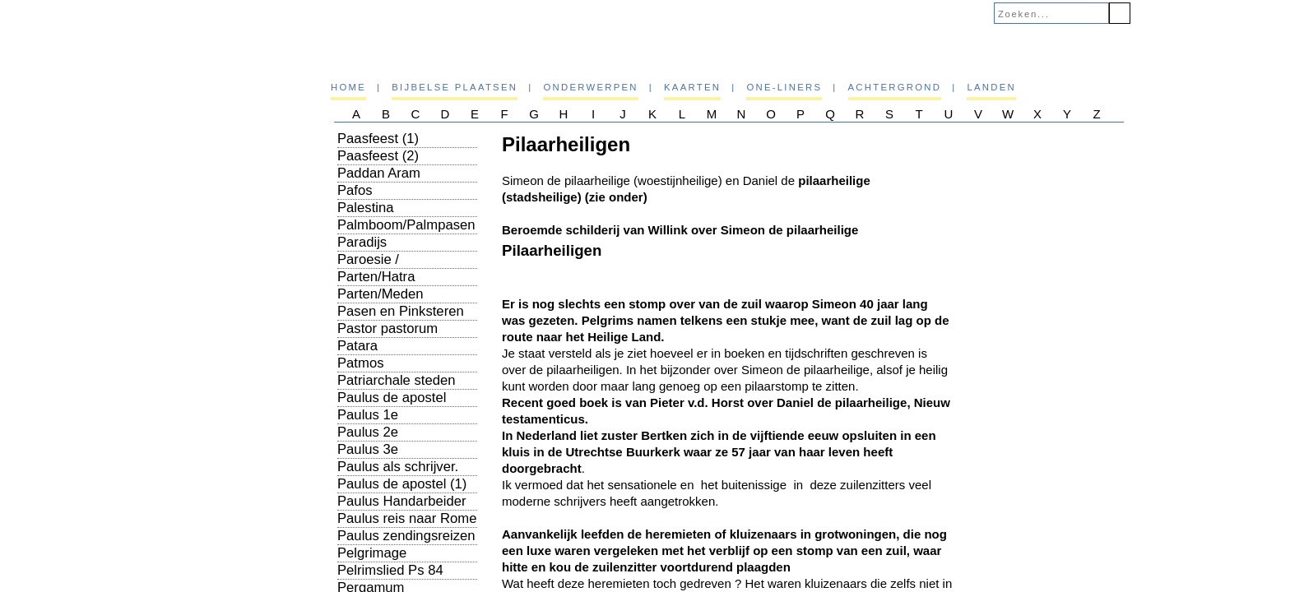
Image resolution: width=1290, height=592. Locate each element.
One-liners (784, 87)
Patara (357, 346)
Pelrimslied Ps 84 (390, 570)
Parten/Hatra (376, 276)
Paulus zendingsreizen (406, 535)
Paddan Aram (378, 173)
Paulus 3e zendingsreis (376, 458)
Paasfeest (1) (378, 138)
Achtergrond (895, 87)
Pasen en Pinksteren (400, 311)
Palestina (365, 207)
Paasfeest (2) (378, 156)
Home (348, 87)
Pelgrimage (371, 553)
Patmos (360, 363)
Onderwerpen (590, 87)
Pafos (355, 190)
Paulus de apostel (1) (401, 484)
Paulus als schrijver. (397, 466)
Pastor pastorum (387, 328)
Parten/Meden (380, 294)
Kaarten (692, 87)
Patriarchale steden (396, 380)
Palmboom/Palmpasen (406, 225)
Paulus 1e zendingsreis (376, 423)
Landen (991, 87)
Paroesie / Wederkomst (375, 268)
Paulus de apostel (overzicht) (391, 406)
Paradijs (362, 242)
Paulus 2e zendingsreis (376, 440)
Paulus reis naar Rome (406, 518)
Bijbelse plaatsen (454, 87)
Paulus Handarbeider (401, 501)
